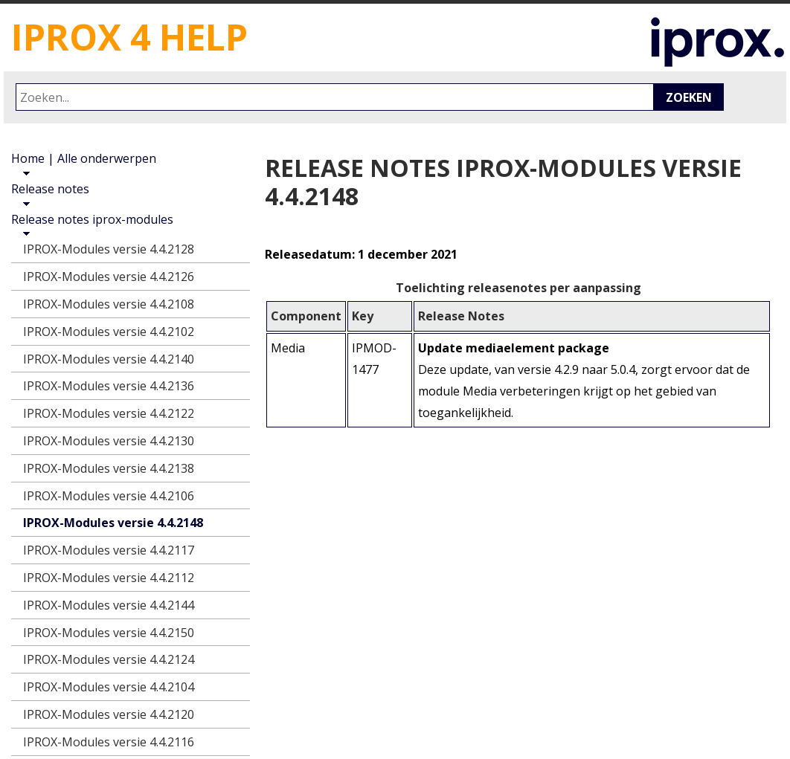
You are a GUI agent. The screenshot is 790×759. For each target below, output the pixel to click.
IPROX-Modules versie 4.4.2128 (108, 249)
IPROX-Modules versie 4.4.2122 (108, 413)
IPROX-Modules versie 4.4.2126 (108, 276)
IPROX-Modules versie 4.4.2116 (108, 742)
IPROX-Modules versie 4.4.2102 (108, 331)
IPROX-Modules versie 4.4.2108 (108, 304)
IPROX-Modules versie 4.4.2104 (108, 687)
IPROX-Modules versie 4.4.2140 (108, 359)
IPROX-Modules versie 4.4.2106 (108, 496)
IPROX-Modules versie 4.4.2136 (108, 386)
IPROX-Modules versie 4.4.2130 (108, 441)
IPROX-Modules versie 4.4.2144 (108, 605)
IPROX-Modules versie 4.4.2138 (108, 468)
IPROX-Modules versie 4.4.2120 (108, 714)
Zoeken (689, 97)
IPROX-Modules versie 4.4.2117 (108, 550)
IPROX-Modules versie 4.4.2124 (108, 659)
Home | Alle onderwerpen (83, 158)
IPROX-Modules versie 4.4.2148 (113, 522)
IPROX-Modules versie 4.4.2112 (108, 577)
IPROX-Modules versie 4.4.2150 (108, 632)
